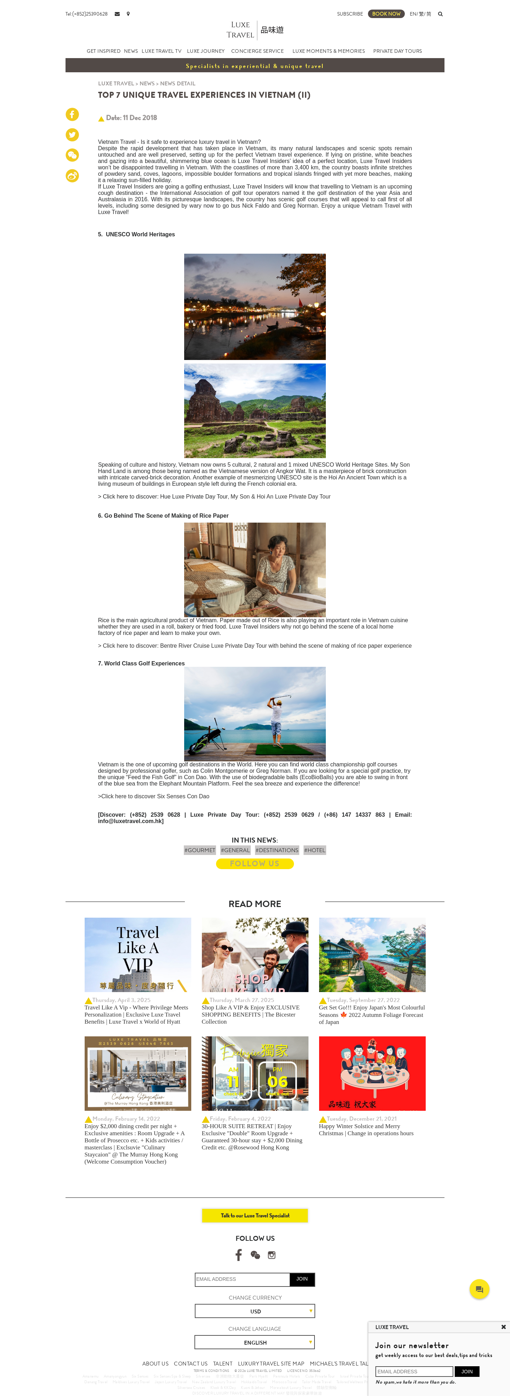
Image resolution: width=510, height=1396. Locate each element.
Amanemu (91, 1376)
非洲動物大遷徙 (230, 1376)
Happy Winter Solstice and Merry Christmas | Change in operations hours (366, 1130)
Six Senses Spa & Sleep (172, 1376)
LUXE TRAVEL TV (161, 51)
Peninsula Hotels (286, 1376)
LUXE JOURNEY (206, 51)
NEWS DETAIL (178, 83)
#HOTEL (314, 850)
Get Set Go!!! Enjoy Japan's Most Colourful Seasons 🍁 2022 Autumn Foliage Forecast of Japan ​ (372, 1014)
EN (413, 13)
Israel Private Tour (355, 1376)
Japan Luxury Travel (171, 1382)
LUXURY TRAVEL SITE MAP (271, 1364)
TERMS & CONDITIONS (212, 1371)
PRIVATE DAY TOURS (397, 51)
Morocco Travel (284, 1382)
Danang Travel (95, 1382)
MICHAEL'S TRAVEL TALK (341, 1364)
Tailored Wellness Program (357, 1382)
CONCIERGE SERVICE (257, 51)
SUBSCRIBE (350, 13)
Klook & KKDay (223, 1387)
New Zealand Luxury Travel (214, 1382)
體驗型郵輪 (327, 1387)
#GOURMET (200, 850)
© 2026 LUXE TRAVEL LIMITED (258, 1371)
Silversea (203, 1376)
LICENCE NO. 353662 (304, 1371)
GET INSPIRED (103, 51)
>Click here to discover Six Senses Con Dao (153, 796)
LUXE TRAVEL (116, 83)
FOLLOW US (255, 863)
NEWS (131, 51)
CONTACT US (191, 1364)
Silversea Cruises (191, 1387)
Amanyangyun (115, 1376)
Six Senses (140, 1376)
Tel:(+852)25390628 (87, 13)
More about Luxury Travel (291, 1387)
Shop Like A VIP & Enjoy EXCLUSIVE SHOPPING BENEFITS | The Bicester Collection (251, 1014)
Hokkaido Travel (254, 1382)
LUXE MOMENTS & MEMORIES (329, 51)
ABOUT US (155, 1364)
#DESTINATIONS (277, 850)
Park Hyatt (258, 1376)
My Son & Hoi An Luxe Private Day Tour (281, 497)
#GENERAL (235, 850)
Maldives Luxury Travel (131, 1382)
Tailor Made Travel (316, 1382)
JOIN (302, 1279)
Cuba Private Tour (320, 1376)
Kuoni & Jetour (253, 1387)
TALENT (222, 1364)
